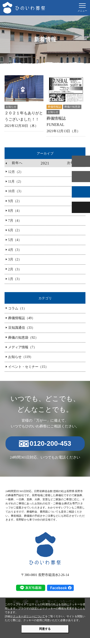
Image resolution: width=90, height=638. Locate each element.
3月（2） (15, 259)
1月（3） (15, 279)
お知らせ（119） (20, 357)
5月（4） (15, 240)
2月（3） (15, 269)
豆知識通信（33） (21, 327)
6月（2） (15, 230)
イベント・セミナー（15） (28, 367)
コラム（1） (17, 308)
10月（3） (15, 191)
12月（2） (15, 172)
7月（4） (15, 220)
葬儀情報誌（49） (21, 318)
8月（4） (15, 211)
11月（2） (15, 181)
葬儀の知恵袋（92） (23, 337)
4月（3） (15, 250)
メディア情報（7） (22, 347)
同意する (45, 629)
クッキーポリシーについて (29, 616)
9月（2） (15, 201)
